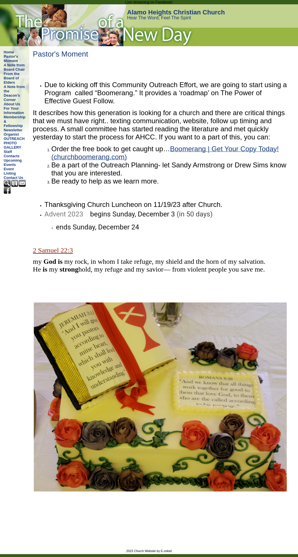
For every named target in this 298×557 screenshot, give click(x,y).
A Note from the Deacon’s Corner (14, 93)
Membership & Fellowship (14, 121)
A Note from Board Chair (14, 67)
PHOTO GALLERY (12, 145)
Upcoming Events (13, 162)
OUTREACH (14, 139)
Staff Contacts (12, 153)
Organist (11, 134)
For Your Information (14, 110)
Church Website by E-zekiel (153, 551)
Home (9, 52)
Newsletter (13, 130)
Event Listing (10, 171)
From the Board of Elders (12, 78)
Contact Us (13, 177)
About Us (12, 104)
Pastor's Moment (11, 58)
